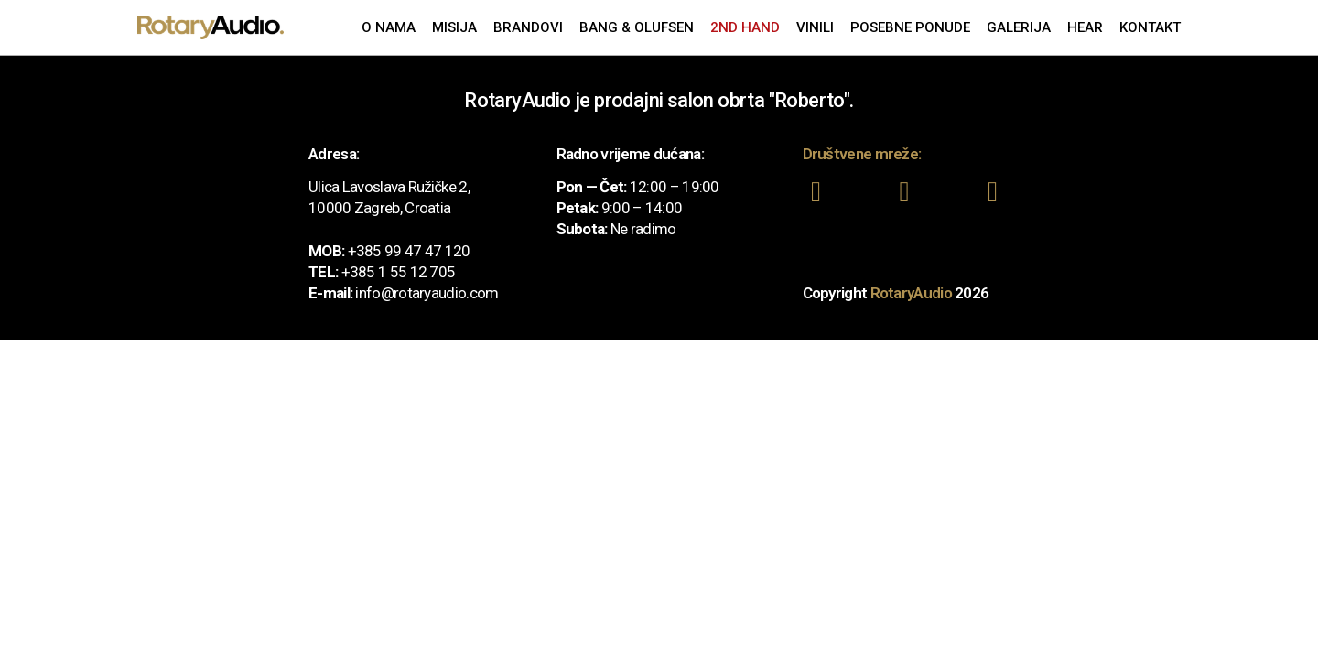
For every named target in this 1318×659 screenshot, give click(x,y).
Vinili (815, 27)
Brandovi (528, 27)
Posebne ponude (910, 27)
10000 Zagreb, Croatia (379, 208)
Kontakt (1150, 27)
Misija (454, 27)
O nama (389, 27)
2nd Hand (745, 27)
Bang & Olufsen (636, 27)
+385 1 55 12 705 (398, 272)
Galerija (1019, 27)
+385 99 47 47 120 (409, 251)
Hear (1085, 27)
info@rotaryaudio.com (426, 293)
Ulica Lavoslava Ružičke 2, (389, 187)
